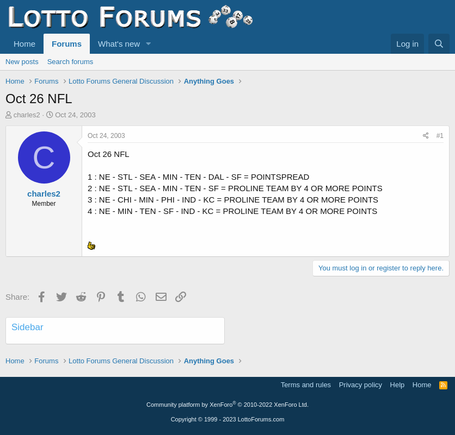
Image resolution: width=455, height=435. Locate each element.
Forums (67, 43)
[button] (148, 44)
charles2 (27, 115)
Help (397, 385)
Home (24, 43)
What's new (119, 43)
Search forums (70, 62)
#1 (440, 136)
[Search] (439, 44)
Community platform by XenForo (227, 404)
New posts (22, 62)
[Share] (426, 136)
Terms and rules (306, 385)
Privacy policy (360, 385)
